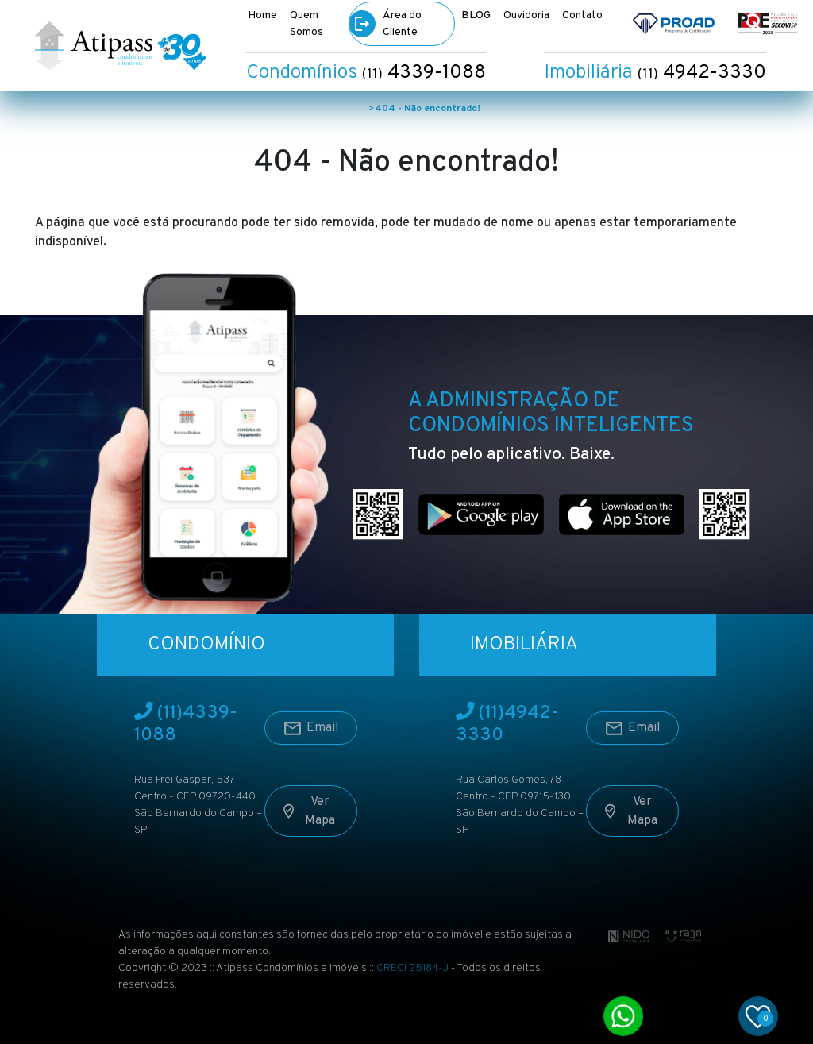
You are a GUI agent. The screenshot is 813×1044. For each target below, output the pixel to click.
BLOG (476, 15)
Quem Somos (306, 24)
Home (262, 15)
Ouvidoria (526, 15)
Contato (582, 15)
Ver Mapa (308, 813)
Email (311, 730)
